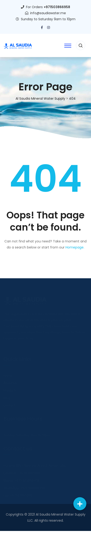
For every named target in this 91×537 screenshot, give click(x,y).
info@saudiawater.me (48, 13)
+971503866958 (57, 7)
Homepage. (74, 247)
